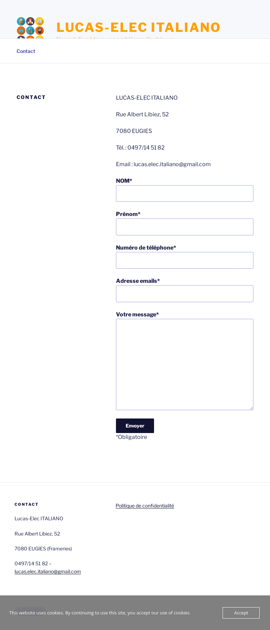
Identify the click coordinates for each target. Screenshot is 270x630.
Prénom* (184, 223)
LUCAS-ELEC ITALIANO (138, 27)
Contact (26, 51)
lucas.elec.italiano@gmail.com (48, 571)
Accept (241, 613)
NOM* (184, 190)
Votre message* (184, 360)
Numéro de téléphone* (184, 256)
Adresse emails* (184, 290)
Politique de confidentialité (145, 505)
